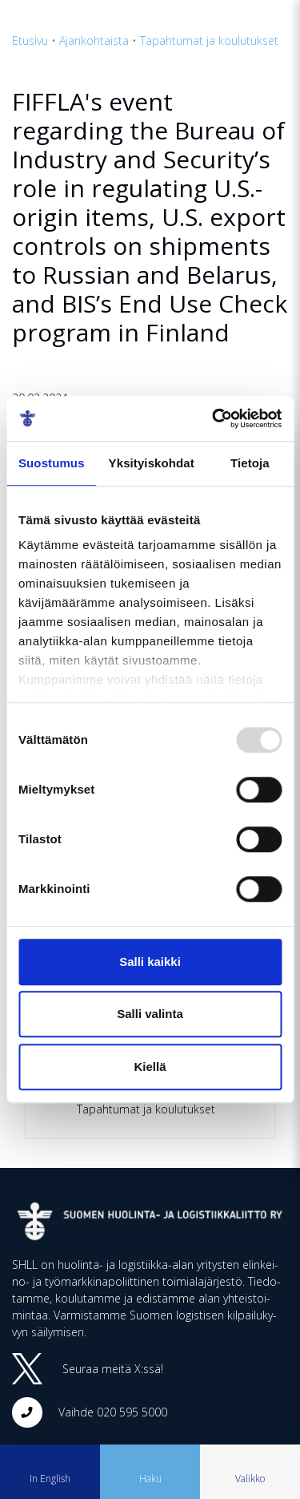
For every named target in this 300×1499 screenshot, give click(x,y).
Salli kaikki (150, 961)
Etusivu (30, 40)
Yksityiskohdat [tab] (151, 463)
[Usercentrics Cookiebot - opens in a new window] (214, 418)
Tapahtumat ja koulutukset (209, 40)
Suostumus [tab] (51, 463)
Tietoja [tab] (250, 463)
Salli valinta (150, 1013)
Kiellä (150, 1066)
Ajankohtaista (94, 40)
